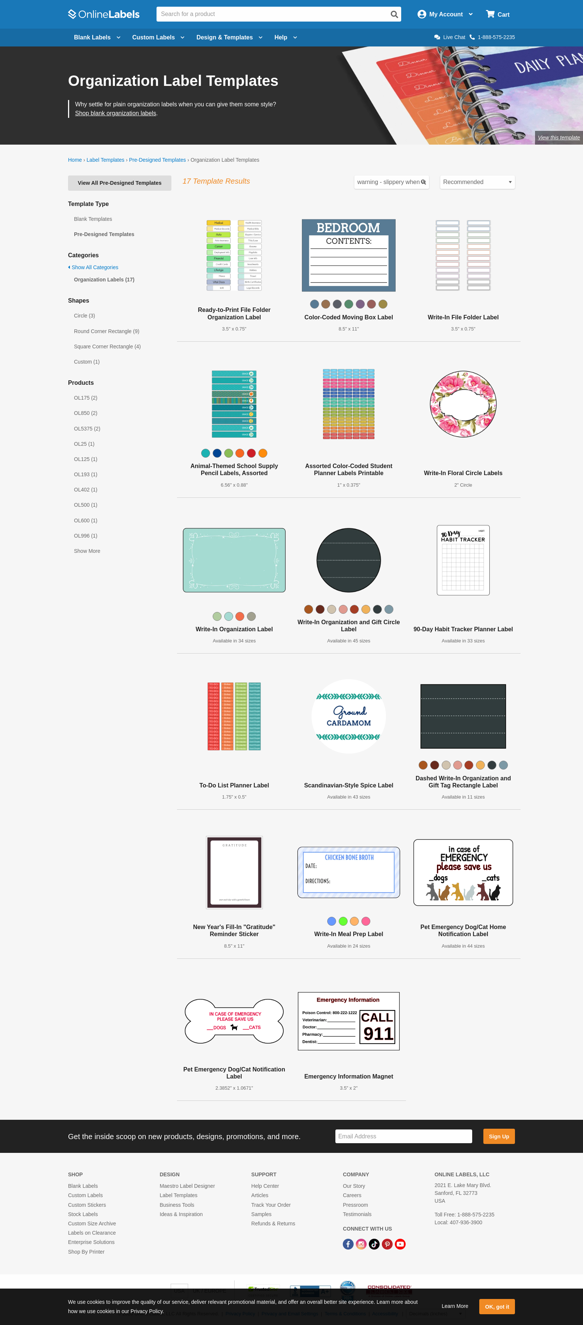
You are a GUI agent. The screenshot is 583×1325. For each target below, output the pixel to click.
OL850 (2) (85, 413)
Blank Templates (93, 219)
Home (75, 160)
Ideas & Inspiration (181, 1214)
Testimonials (357, 1214)
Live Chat (449, 37)
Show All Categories (93, 267)
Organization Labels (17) (104, 280)
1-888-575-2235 (492, 37)
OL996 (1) (85, 536)
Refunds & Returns (273, 1223)
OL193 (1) (85, 474)
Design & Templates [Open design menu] (229, 37)
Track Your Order (271, 1205)
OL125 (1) (85, 459)
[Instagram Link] (362, 1244)
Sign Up (499, 1136)
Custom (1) (87, 362)
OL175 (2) (85, 398)
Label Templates (106, 160)
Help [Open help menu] (285, 37)
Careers (352, 1195)
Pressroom (355, 1205)
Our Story (354, 1186)
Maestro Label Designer (187, 1186)
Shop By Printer (86, 1252)
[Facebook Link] (349, 1244)
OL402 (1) (85, 490)
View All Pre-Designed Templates (119, 183)
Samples (261, 1214)
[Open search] (394, 14)
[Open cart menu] (497, 14)
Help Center (265, 1186)
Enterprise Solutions (91, 1242)
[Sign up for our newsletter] (403, 1136)
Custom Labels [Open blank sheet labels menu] (158, 37)
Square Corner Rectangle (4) (107, 346)
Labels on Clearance (92, 1233)
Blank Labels (83, 1186)
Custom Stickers (87, 1205)
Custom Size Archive (92, 1223)
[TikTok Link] (375, 1244)
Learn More (455, 1306)
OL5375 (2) (87, 429)
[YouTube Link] (400, 1244)
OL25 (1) (84, 444)
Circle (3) (84, 316)
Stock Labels (83, 1214)
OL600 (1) (85, 520)
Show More (87, 551)
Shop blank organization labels (115, 113)
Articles (259, 1195)
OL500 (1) (85, 505)
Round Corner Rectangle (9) (106, 331)
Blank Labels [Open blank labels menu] (97, 37)
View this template (559, 138)
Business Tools (177, 1205)
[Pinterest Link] (388, 1244)
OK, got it (497, 1307)
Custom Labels (85, 1195)
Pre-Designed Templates (157, 160)
